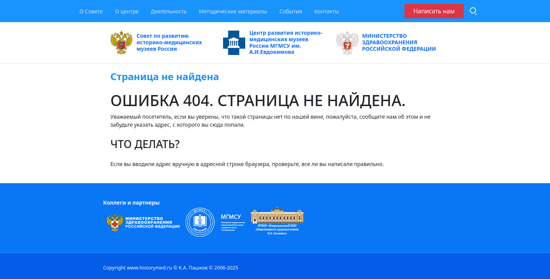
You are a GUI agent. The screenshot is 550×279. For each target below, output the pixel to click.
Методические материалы (233, 11)
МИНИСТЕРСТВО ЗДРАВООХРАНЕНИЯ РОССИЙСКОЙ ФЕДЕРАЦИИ (386, 43)
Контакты (326, 11)
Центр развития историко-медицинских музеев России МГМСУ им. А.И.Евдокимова (272, 42)
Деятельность (169, 11)
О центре (127, 11)
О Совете (91, 11)
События (290, 11)
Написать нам (434, 11)
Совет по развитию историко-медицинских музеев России (156, 43)
